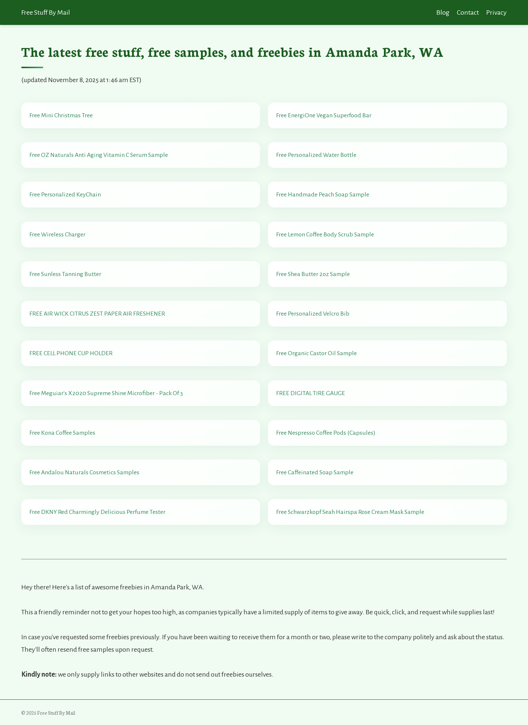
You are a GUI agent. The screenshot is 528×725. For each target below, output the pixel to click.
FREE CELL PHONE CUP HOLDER (71, 353)
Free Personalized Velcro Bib (312, 313)
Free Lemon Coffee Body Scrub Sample (325, 234)
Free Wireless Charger (57, 234)
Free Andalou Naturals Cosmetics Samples (84, 472)
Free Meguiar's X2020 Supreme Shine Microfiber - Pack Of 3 (106, 393)
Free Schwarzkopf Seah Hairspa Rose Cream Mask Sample (350, 512)
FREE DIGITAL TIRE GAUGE (310, 393)
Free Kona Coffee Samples (62, 433)
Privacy (496, 12)
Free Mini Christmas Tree (61, 115)
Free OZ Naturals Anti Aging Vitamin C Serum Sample (98, 155)
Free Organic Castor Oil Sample (316, 353)
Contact (468, 12)
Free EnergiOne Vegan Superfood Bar (323, 115)
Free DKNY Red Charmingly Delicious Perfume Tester (97, 512)
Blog (443, 12)
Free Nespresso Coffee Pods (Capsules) (325, 433)
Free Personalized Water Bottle (316, 155)
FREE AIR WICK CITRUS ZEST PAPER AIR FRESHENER (97, 313)
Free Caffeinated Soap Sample (314, 472)
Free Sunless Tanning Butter (65, 274)
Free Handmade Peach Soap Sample (322, 194)
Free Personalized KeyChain (65, 194)
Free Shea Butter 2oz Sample (313, 274)
